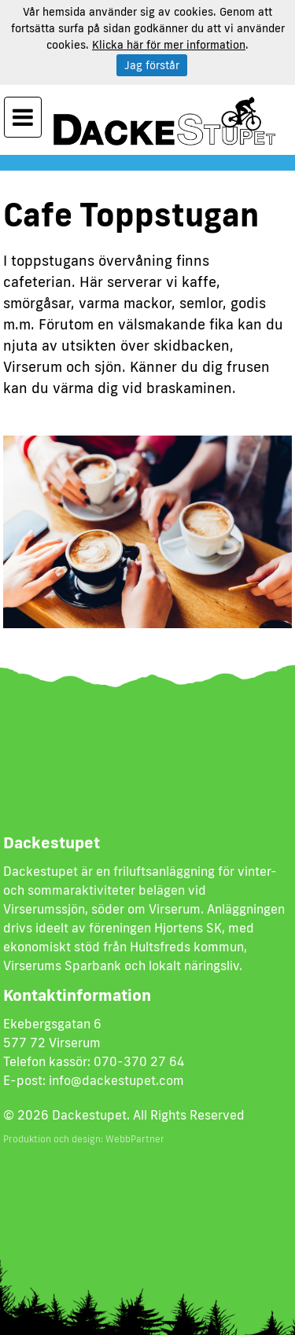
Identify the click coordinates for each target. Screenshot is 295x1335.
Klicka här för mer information (168, 45)
